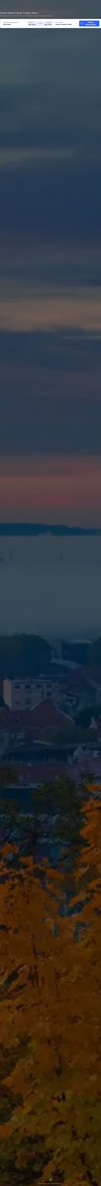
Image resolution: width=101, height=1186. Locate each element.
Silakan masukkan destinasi (10, 22)
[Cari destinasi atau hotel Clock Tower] (14, 23)
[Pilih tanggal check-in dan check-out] (34, 23)
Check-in (31, 22)
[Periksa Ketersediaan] (89, 23)
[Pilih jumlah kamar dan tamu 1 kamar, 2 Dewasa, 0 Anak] (65, 23)
